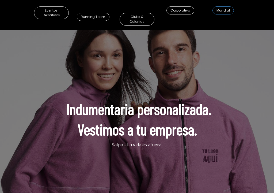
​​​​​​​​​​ (223, 10)
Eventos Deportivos (51, 12)
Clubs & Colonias (137, 19)
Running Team (93, 16)
